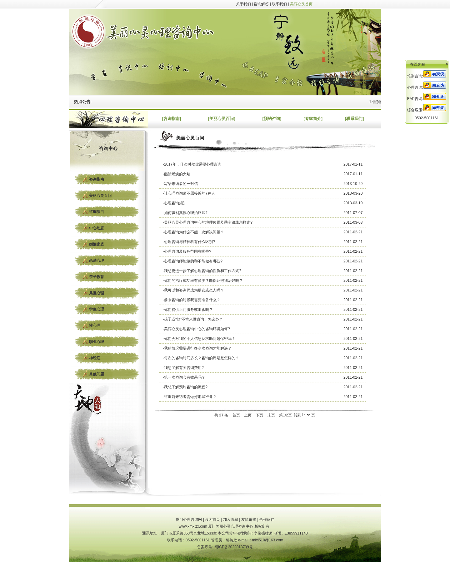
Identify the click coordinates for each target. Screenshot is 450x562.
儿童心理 (96, 293)
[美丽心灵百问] (221, 118)
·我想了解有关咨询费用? (183, 368)
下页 (259, 415)
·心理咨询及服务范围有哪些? (187, 251)
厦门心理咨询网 (189, 519)
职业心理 (96, 342)
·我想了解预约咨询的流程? (185, 387)
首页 (236, 415)
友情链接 (248, 519)
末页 (271, 415)
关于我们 (243, 4)
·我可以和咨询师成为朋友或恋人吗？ (193, 290)
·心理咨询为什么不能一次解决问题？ (193, 232)
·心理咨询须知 (175, 203)
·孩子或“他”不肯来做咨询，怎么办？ (193, 319)
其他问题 (96, 374)
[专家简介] (313, 118)
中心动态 (96, 228)
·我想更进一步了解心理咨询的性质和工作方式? (202, 271)
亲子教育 (96, 277)
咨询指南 (96, 179)
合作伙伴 (266, 519)
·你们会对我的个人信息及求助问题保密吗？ (199, 338)
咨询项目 (96, 212)
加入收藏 (230, 519)
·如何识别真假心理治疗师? (185, 213)
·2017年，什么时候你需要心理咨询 (192, 164)
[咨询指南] (171, 118)
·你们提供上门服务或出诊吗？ (188, 309)
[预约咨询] (271, 118)
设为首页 (212, 519)
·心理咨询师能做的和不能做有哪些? (192, 261)
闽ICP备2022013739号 (233, 547)
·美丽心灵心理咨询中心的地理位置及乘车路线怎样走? (207, 222)
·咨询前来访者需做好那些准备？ (190, 397)
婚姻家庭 (96, 244)
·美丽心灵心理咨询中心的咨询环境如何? (196, 329)
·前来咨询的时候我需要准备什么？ (191, 300)
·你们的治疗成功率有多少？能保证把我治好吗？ (203, 280)
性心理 (94, 325)
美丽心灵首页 (301, 4)
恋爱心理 (96, 260)
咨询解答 (261, 4)
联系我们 (279, 4)
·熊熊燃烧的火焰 (176, 174)
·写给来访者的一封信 (180, 184)
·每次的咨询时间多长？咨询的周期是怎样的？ (201, 358)
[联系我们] (354, 118)
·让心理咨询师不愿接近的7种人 (189, 193)
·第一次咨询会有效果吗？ (184, 377)
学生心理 (96, 309)
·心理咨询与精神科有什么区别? (189, 242)
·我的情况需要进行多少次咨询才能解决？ (197, 348)
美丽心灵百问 (100, 195)
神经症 (94, 358)
